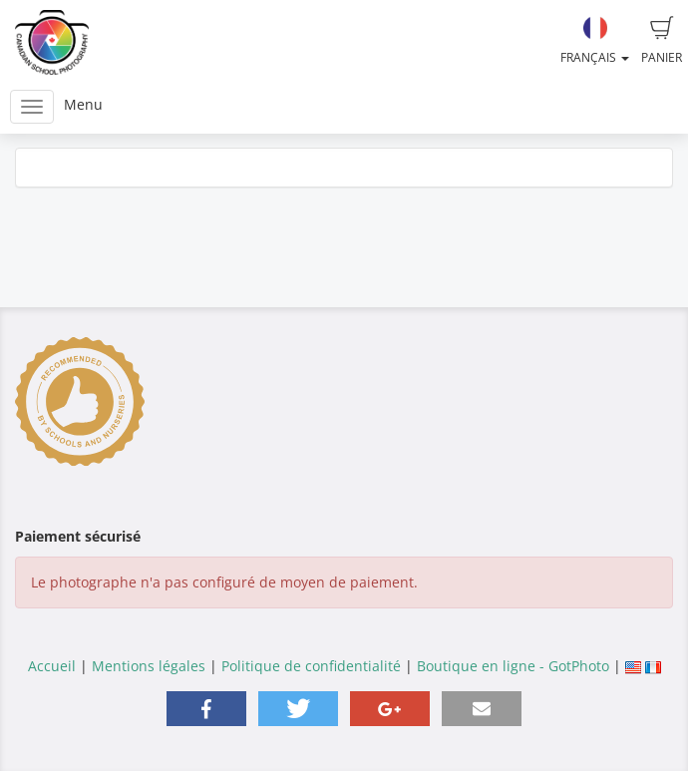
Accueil (52, 665)
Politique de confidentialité (311, 665)
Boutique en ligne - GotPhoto (513, 665)
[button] (206, 708)
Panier (661, 41)
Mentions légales (148, 665)
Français (594, 41)
